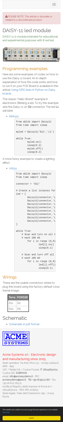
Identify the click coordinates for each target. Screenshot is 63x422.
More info (6, 412)
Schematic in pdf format (24, 324)
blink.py (14, 116)
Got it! (31, 418)
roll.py (13, 168)
